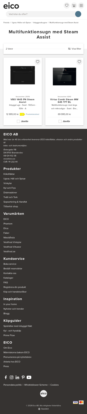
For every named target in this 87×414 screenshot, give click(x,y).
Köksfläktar (9, 174)
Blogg (6, 313)
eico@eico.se (9, 158)
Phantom (7, 223)
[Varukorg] (74, 5)
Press (6, 366)
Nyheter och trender (13, 308)
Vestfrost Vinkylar (12, 242)
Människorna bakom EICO (16, 352)
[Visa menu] (81, 5)
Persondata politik (12, 384)
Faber (6, 233)
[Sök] (78, 14)
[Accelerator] (32, 5)
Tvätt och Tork (10, 197)
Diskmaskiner (10, 192)
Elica (5, 228)
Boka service (9, 264)
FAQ (5, 282)
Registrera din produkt (14, 287)
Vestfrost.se (9, 251)
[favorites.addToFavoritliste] (38, 62)
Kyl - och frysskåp (12, 330)
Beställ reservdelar (12, 268)
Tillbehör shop (10, 206)
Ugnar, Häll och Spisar (14, 178)
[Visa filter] (73, 49)
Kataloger (8, 277)
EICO (6, 219)
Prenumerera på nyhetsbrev (17, 357)
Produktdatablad (32, 114)
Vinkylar (7, 183)
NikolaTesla (9, 237)
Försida (6, 22)
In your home (10, 304)
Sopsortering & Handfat (15, 201)
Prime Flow (9, 335)
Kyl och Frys (9, 188)
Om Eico (7, 347)
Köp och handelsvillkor (14, 291)
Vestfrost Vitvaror (12, 246)
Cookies (54, 384)
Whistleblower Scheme (36, 384)
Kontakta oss (9, 273)
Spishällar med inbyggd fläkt (17, 326)
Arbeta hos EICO (11, 361)
